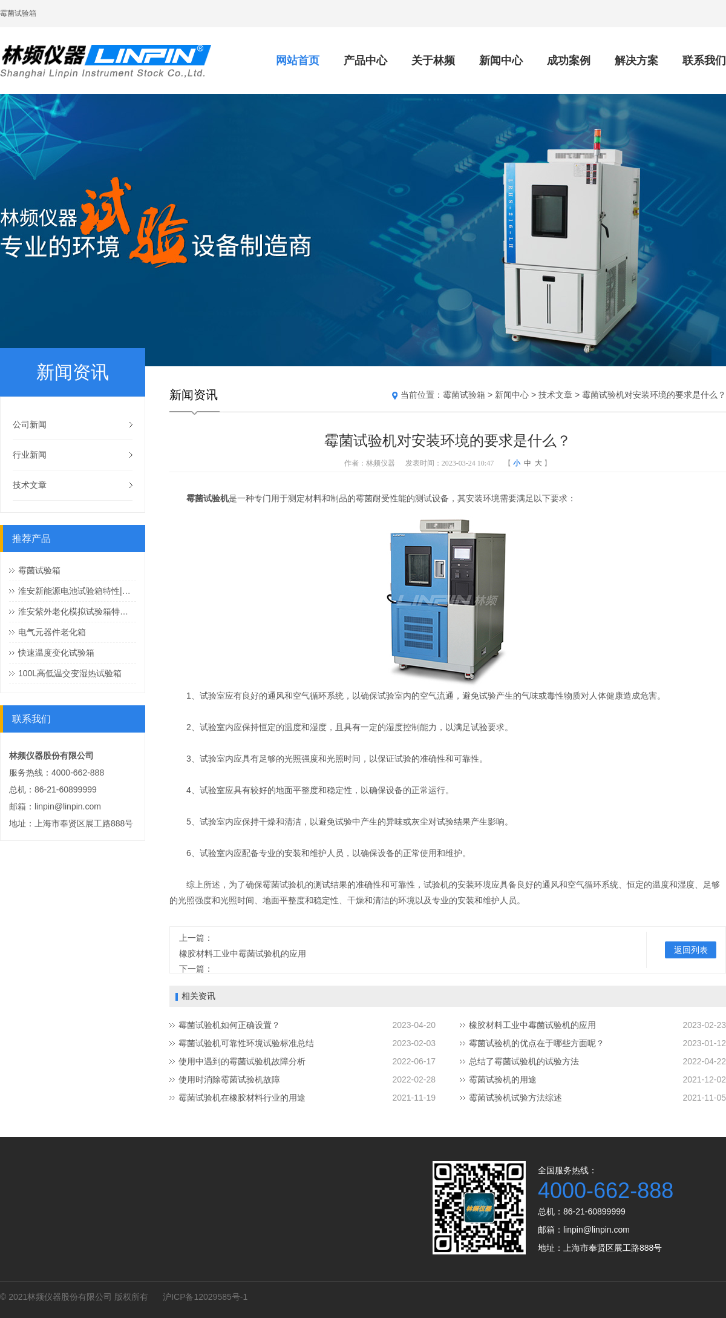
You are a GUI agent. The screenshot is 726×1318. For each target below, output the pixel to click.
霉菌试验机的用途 (503, 1079)
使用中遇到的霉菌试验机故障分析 (242, 1061)
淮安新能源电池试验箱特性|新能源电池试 (77, 591)
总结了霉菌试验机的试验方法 (524, 1061)
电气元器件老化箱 (52, 632)
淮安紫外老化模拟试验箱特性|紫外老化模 (77, 611)
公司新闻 (30, 424)
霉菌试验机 (207, 498)
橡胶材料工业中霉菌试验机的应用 (242, 953)
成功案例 (568, 60)
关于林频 (433, 60)
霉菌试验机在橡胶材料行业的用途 (242, 1097)
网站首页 (297, 60)
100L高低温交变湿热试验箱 (70, 673)
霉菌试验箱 (39, 570)
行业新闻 (30, 455)
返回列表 (691, 950)
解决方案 (636, 60)
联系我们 (704, 60)
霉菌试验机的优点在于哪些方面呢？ (536, 1043)
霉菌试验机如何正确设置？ (229, 1025)
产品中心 (365, 60)
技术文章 (30, 485)
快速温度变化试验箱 (56, 652)
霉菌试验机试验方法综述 (515, 1097)
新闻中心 (501, 60)
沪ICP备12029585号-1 (205, 1297)
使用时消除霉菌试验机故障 (229, 1079)
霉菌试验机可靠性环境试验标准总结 (246, 1043)
